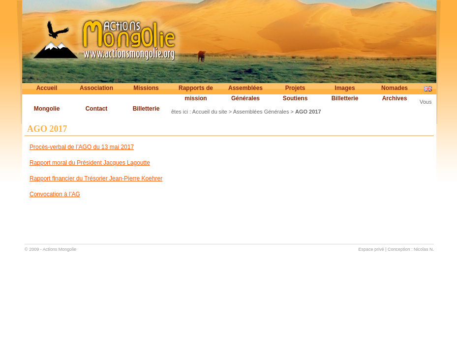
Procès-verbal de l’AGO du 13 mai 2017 (82, 147)
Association (96, 88)
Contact (97, 108)
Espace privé (371, 249)
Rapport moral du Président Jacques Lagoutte (90, 162)
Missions (145, 88)
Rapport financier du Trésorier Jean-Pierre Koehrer (96, 178)
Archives (394, 98)
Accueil (47, 88)
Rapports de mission (196, 93)
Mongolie (47, 108)
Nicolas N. (424, 249)
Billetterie (345, 98)
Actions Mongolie (60, 249)
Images (345, 88)
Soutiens (295, 98)
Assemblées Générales (245, 93)
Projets (295, 88)
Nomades (394, 88)
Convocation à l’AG (55, 194)
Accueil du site (209, 112)
